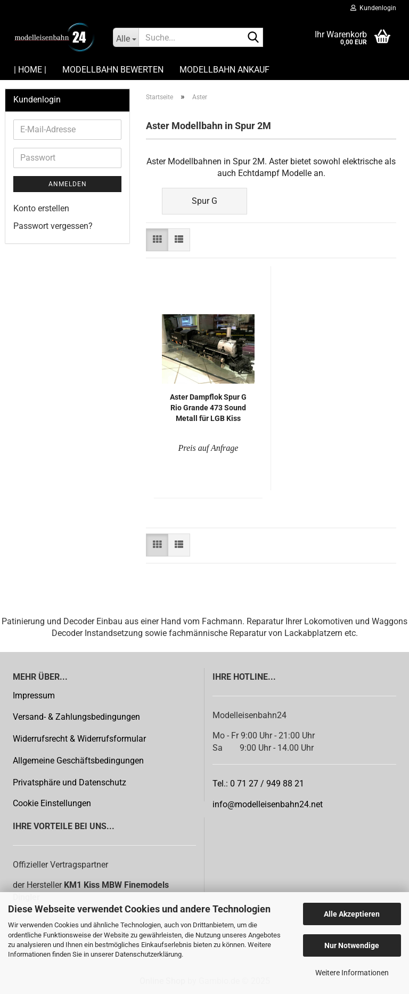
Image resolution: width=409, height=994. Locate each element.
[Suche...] (125, 37)
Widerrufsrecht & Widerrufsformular (79, 739)
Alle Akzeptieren (352, 914)
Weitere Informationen (352, 972)
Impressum (34, 695)
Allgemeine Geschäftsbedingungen (78, 761)
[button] (157, 239)
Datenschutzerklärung (148, 954)
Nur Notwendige (351, 945)
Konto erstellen (41, 208)
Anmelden (67, 184)
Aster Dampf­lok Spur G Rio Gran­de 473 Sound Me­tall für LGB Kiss (208, 408)
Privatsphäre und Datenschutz (69, 782)
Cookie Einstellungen (52, 803)
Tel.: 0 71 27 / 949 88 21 (258, 783)
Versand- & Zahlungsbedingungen (76, 717)
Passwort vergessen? (53, 226)
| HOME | (30, 70)
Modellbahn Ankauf (224, 70)
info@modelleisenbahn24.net (267, 804)
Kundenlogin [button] (373, 8)
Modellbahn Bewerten (112, 70)
